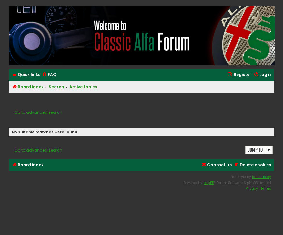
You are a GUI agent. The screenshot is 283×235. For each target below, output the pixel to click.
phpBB (208, 182)
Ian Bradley (261, 177)
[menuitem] (49, 74)
